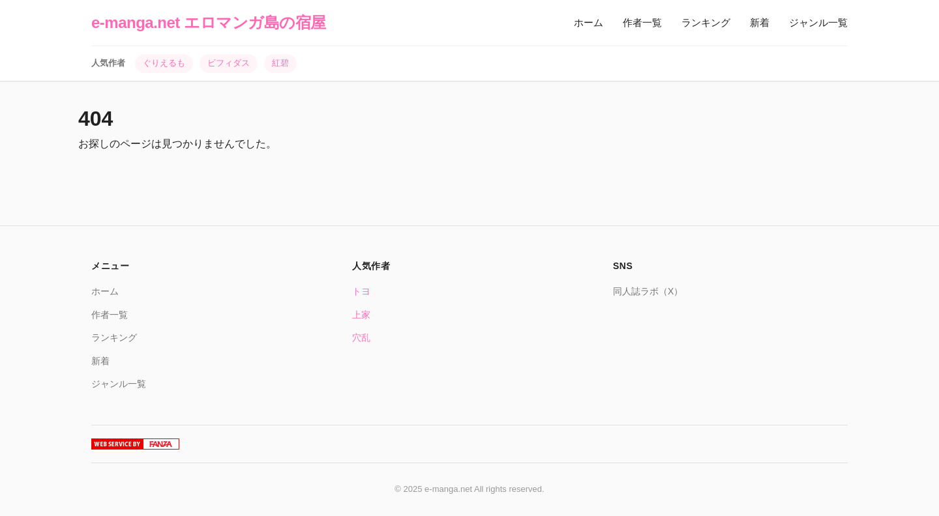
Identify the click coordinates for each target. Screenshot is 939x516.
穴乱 (361, 337)
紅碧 (280, 63)
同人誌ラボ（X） (648, 291)
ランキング (705, 22)
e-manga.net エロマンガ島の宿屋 (208, 22)
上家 (361, 314)
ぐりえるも (164, 63)
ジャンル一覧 (818, 22)
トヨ (361, 291)
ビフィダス (228, 63)
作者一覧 (642, 22)
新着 (759, 22)
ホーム (588, 22)
